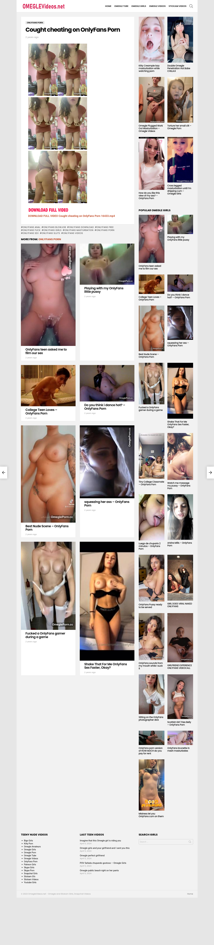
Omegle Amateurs (32, 846)
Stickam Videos (177, 6)
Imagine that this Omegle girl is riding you (100, 840)
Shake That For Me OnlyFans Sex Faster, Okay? (105, 666)
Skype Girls (29, 867)
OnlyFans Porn (105, 230)
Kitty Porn (28, 843)
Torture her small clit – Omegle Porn (179, 127)
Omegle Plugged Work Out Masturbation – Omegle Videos (151, 128)
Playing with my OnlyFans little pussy (104, 290)
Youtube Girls (30, 882)
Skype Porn (29, 870)
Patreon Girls (30, 864)
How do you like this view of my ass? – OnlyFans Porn (149, 195)
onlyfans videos (73, 233)
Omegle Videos (157, 6)
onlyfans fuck (31, 230)
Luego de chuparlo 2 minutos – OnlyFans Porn (150, 546)
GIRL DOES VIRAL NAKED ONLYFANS (179, 605)
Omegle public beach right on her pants (99, 870)
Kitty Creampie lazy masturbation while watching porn (149, 68)
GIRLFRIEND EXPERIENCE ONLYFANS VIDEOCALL (179, 667)
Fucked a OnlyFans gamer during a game (45, 635)
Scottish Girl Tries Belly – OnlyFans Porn (179, 723)
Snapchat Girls (31, 873)
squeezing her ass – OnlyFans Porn (106, 504)
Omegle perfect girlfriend (92, 855)
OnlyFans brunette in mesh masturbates (178, 749)
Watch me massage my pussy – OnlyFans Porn (178, 485)
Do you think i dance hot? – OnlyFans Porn (104, 407)
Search (190, 842)
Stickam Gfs (29, 876)
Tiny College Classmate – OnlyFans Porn (151, 483)
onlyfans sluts (51, 233)
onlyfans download (81, 227)
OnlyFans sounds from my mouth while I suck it (151, 666)
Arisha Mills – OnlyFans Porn (179, 544)
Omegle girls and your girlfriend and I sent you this (105, 848)
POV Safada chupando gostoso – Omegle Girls (103, 863)
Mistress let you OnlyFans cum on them (151, 815)
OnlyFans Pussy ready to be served (150, 606)
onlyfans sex (31, 233)
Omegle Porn (30, 852)
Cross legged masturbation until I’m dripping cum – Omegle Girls (179, 189)
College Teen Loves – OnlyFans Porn (41, 412)
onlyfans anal (31, 227)
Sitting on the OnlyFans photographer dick (151, 718)
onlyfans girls (53, 230)
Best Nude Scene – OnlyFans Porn (47, 528)
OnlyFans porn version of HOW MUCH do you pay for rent (151, 751)
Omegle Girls (138, 6)
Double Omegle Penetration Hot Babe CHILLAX (178, 68)
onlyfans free (105, 227)
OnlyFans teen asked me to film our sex (46, 351)
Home (108, 6)
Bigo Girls (28, 840)
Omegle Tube (121, 6)
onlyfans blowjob (54, 227)
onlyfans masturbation (79, 230)
